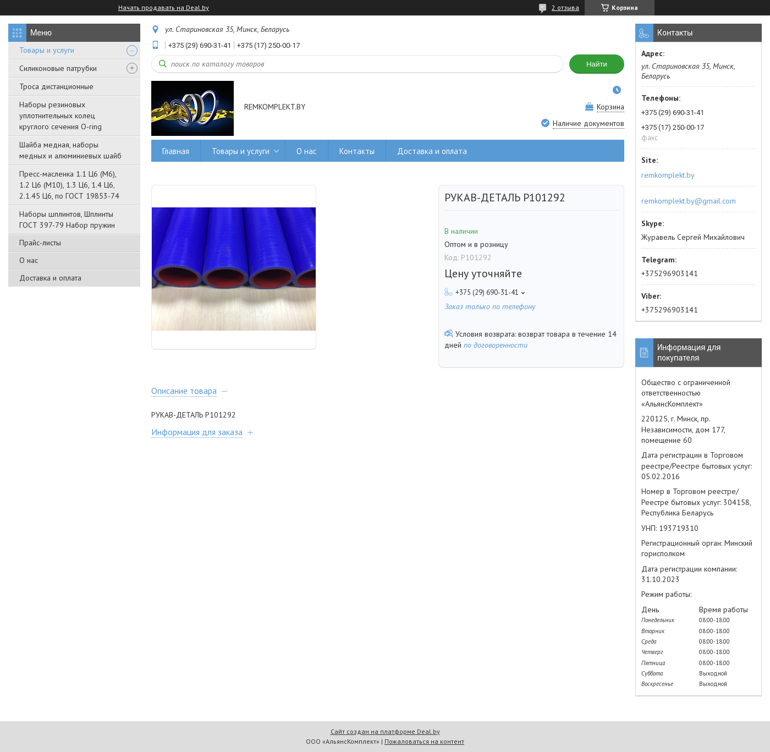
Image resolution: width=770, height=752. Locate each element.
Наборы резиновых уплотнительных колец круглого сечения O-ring (60, 115)
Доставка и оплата (50, 278)
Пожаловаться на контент (424, 741)
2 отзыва (565, 7)
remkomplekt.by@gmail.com (688, 201)
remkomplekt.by (668, 175)
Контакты (357, 151)
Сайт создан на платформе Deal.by (385, 731)
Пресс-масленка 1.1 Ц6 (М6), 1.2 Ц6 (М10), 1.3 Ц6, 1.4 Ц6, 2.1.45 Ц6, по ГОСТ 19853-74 (69, 185)
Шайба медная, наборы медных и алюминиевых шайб (70, 150)
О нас (28, 260)
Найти (596, 64)
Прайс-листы (40, 243)
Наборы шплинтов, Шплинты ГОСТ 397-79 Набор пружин (67, 219)
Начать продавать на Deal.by (163, 8)
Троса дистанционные (56, 86)
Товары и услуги (46, 50)
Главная (175, 151)
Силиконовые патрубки (58, 68)
